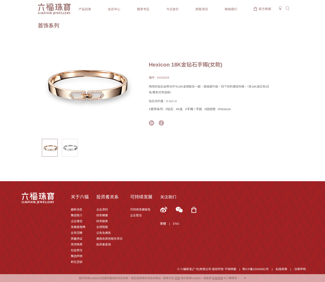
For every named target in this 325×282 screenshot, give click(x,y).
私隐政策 (281, 269)
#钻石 (169, 109)
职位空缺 (76, 262)
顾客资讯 (201, 9)
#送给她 (210, 109)
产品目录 (85, 9)
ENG (176, 223)
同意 (177, 278)
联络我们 (231, 9)
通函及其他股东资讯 (109, 238)
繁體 (163, 223)
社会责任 (76, 250)
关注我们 (168, 197)
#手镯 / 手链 (193, 109)
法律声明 (300, 269)
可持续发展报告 (140, 209)
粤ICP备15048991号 (255, 269)
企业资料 (102, 209)
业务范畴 (76, 233)
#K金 (179, 109)
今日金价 (172, 9)
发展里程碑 (78, 227)
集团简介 (76, 215)
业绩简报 (102, 227)
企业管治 (136, 215)
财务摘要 (102, 215)
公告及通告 (103, 233)
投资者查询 (103, 244)
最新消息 (76, 209)
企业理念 (76, 221)
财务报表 (102, 221)
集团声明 (76, 256)
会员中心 (114, 9)
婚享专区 (143, 9)
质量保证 (76, 238)
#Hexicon (224, 109)
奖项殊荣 (76, 244)
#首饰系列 (156, 109)
